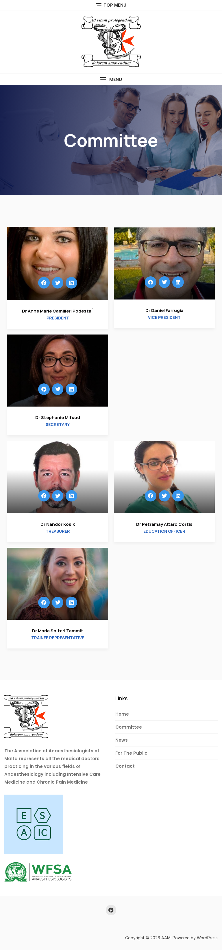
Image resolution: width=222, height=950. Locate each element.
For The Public (131, 753)
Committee (128, 727)
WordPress (207, 937)
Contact (125, 766)
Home (122, 714)
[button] (111, 79)
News (121, 740)
